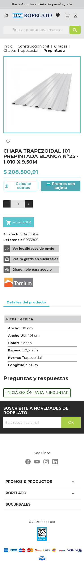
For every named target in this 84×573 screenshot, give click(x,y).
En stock (10, 234)
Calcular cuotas (23, 186)
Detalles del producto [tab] (26, 302)
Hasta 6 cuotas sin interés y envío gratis (42, 4)
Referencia (12, 240)
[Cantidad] (18, 204)
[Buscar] (42, 30)
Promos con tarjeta (60, 186)
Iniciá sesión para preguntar (37, 392)
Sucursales (18, 504)
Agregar (18, 222)
